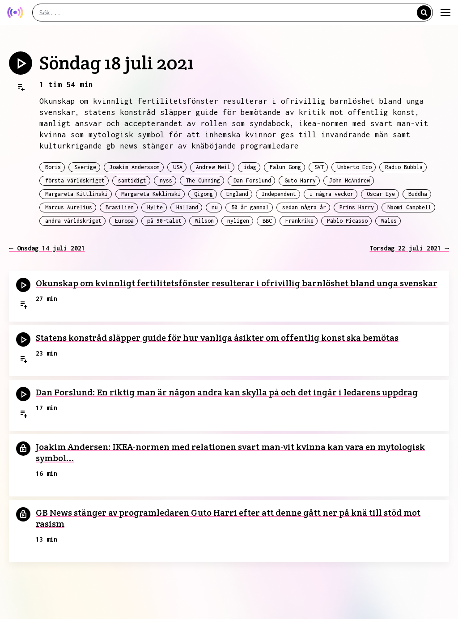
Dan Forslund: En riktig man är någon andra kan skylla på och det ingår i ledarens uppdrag (227, 392)
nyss (166, 180)
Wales (389, 220)
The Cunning (203, 180)
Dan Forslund (252, 180)
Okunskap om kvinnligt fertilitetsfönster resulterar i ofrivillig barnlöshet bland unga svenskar (236, 283)
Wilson (204, 220)
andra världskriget (73, 220)
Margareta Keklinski (151, 194)
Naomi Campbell (409, 207)
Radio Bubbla (404, 167)
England (237, 194)
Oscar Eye (381, 194)
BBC (267, 220)
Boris (53, 167)
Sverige (85, 167)
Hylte (155, 207)
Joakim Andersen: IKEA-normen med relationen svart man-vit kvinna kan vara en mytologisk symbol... (230, 452)
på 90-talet (164, 220)
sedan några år (304, 207)
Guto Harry (300, 180)
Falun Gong (285, 167)
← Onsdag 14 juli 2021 (47, 248)
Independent (279, 194)
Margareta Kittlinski (76, 194)
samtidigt (132, 180)
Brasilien (120, 207)
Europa (124, 220)
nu (215, 207)
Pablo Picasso (347, 220)
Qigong (203, 194)
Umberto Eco (354, 167)
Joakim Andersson (135, 167)
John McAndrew (349, 180)
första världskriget (75, 180)
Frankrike (299, 220)
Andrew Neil (213, 167)
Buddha (417, 194)
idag (250, 167)
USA (177, 167)
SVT (319, 167)
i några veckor (331, 194)
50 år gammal (250, 207)
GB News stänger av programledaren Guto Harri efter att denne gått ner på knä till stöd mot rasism (228, 518)
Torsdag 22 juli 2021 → (409, 248)
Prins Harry (356, 207)
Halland (187, 207)
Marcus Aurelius (68, 207)
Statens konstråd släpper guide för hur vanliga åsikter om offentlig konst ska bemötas (217, 337)
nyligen (238, 220)
